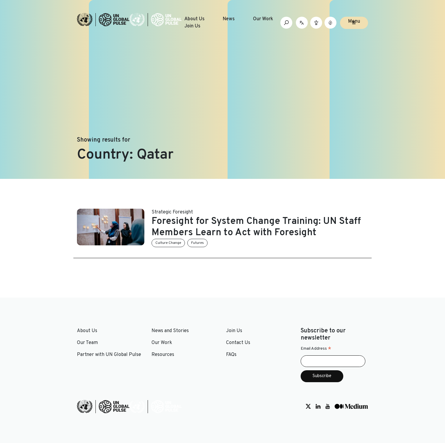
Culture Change (168, 243)
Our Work (263, 19)
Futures (197, 243)
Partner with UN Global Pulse (109, 355)
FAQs (231, 355)
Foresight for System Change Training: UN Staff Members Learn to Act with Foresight (256, 227)
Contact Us (238, 343)
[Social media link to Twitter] (308, 407)
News (229, 19)
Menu (354, 21)
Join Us (192, 26)
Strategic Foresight (172, 212)
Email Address (316, 349)
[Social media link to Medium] (351, 407)
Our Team (87, 343)
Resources (163, 355)
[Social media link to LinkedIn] (318, 407)
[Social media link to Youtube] (327, 407)
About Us (194, 19)
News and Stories (170, 331)
